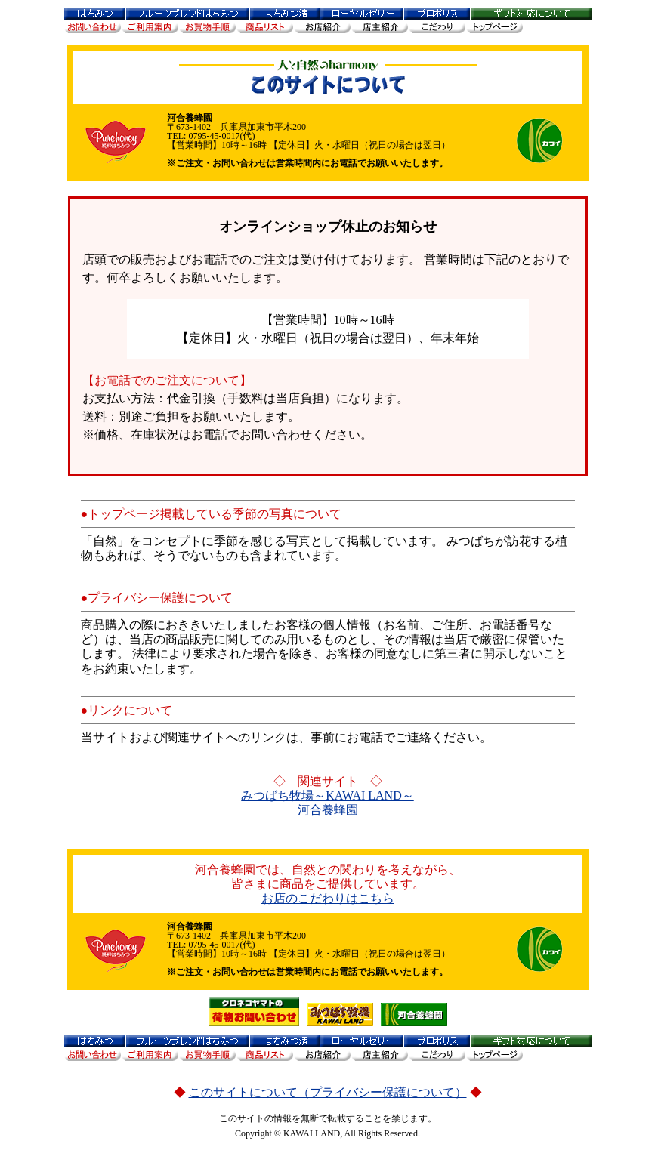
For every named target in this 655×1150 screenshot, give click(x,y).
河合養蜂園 (328, 809)
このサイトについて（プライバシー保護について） (328, 1092)
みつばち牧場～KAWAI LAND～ (327, 795)
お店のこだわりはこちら (327, 898)
